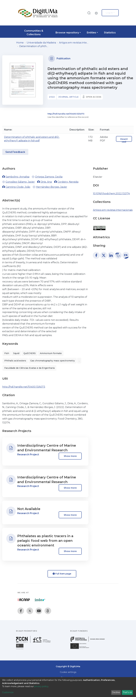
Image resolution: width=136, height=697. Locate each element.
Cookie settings (68, 672)
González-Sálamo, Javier (20, 181)
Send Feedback (15, 152)
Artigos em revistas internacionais (74, 42)
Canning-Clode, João (18, 186)
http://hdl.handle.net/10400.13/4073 (66, 114)
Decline (116, 692)
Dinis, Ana (46, 181)
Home (20, 42)
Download (124, 140)
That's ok (127, 692)
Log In (109, 12)
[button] (97, 12)
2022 (52, 97)
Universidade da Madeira (41, 42)
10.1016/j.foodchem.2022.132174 (111, 193)
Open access (93, 97)
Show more (70, 456)
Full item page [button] (62, 573)
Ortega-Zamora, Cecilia (48, 176)
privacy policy (41, 686)
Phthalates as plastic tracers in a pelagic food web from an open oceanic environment (45, 540)
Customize (8, 692)
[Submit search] (88, 12)
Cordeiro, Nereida (67, 181)
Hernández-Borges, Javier (51, 186)
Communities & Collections (33, 32)
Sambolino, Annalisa (17, 176)
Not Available (28, 509)
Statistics (110, 32)
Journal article (68, 97)
